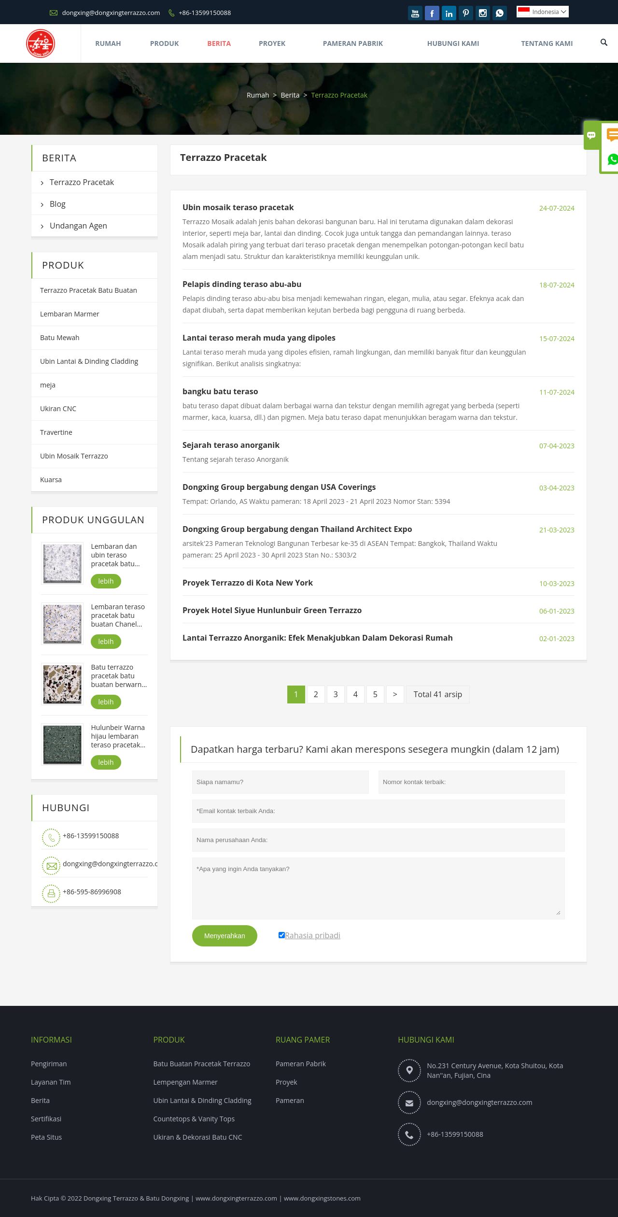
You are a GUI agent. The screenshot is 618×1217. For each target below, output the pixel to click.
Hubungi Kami (453, 43)
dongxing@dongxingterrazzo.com (111, 12)
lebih (105, 581)
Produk (164, 43)
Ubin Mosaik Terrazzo (74, 455)
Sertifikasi (46, 1118)
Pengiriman (49, 1063)
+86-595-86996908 (92, 891)
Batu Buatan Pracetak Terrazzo (201, 1063)
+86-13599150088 (205, 12)
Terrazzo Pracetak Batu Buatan (88, 290)
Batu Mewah (60, 337)
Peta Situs (46, 1137)
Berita (219, 43)
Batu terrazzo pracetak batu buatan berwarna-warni (119, 676)
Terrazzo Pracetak (82, 182)
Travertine (56, 432)
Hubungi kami (426, 1039)
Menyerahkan (224, 936)
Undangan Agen (78, 225)
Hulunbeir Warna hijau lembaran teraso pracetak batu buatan (118, 736)
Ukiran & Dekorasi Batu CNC (197, 1137)
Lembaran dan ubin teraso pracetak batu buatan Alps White (114, 555)
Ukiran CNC (58, 408)
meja (48, 384)
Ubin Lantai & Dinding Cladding (89, 361)
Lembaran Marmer (69, 313)
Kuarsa (51, 479)
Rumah (108, 43)
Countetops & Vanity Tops (194, 1118)
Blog (58, 204)
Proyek (272, 43)
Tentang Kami (547, 43)
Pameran (290, 1100)
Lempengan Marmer (185, 1082)
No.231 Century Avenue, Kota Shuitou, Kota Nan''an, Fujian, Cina (495, 1070)
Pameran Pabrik (353, 43)
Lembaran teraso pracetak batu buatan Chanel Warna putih (118, 615)
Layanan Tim (51, 1082)
